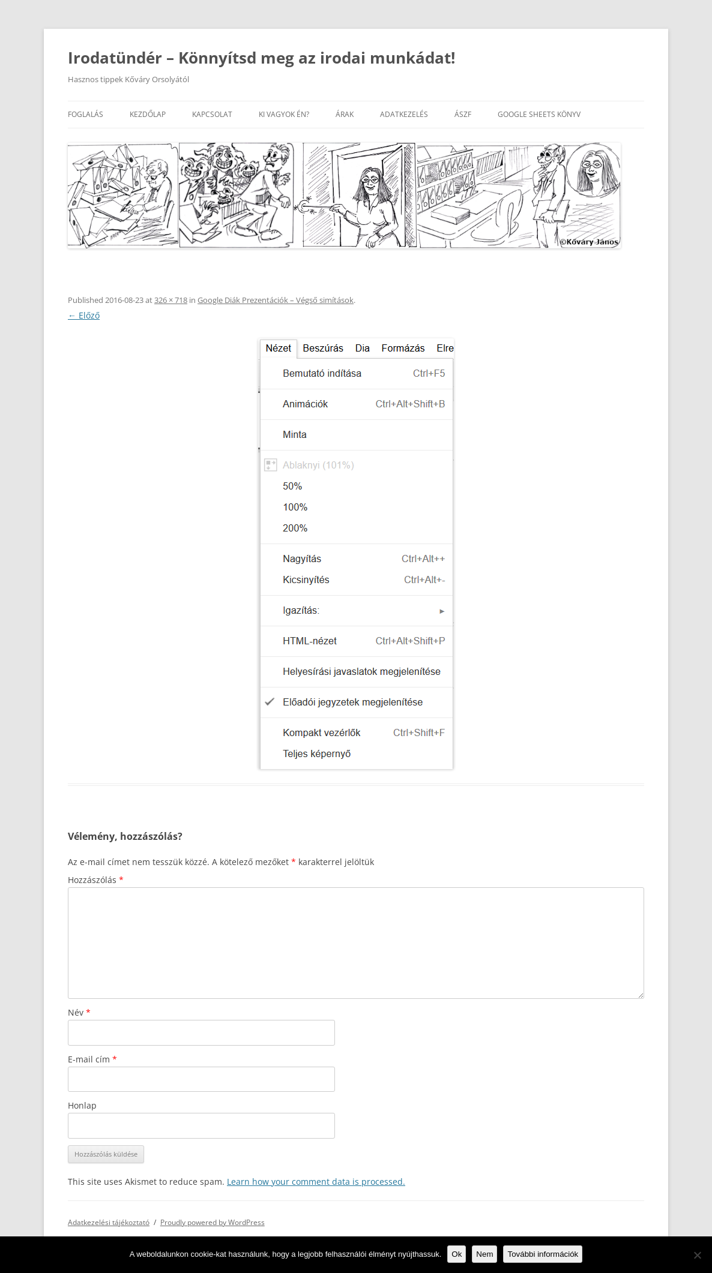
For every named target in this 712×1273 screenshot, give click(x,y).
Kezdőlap (148, 114)
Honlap (82, 1105)
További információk (542, 1254)
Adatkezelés (404, 114)
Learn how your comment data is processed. (316, 1181)
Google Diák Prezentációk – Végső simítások (276, 300)
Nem (484, 1254)
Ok (456, 1254)
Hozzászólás (96, 879)
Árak (345, 114)
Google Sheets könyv (539, 114)
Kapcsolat (212, 114)
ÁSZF (462, 114)
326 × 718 (170, 300)
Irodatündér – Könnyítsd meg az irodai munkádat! (261, 57)
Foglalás (85, 114)
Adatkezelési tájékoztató (108, 1222)
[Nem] (697, 1255)
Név (79, 1012)
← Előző (84, 315)
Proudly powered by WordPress (212, 1222)
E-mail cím (92, 1059)
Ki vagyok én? (284, 114)
